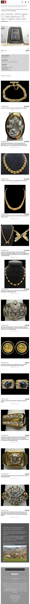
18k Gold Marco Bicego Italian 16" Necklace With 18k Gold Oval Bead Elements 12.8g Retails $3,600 (14, 291)
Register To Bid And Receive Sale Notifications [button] (15, 569)
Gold (16, 537)
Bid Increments (5, 68)
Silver (18, 537)
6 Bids (2, 51)
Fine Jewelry (22, 537)
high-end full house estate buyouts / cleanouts (17, 536)
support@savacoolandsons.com (8, 544)
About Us (6, 578)
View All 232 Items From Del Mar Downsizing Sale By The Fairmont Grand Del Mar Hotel (14, 6)
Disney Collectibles (19, 538)
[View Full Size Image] (28, 49)
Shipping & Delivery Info (6, 69)
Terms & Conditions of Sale (7, 67)
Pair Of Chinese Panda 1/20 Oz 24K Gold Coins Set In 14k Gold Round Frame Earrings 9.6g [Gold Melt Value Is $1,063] (14, 365)
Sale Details (4, 66)
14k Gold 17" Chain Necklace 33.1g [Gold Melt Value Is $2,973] (14, 180)
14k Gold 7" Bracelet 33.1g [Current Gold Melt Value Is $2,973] (14, 108)
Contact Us (11, 578)
